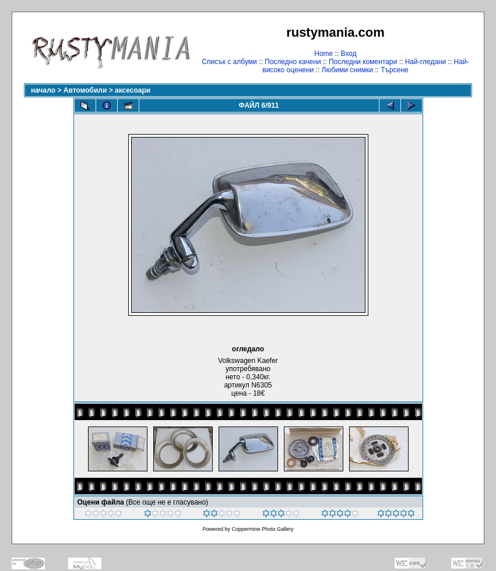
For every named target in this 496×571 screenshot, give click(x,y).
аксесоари (132, 90)
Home (323, 54)
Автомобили (85, 90)
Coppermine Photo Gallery (262, 529)
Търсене (394, 70)
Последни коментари (363, 62)
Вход (349, 54)
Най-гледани (425, 62)
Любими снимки (347, 70)
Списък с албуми (229, 62)
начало (43, 90)
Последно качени (293, 62)
